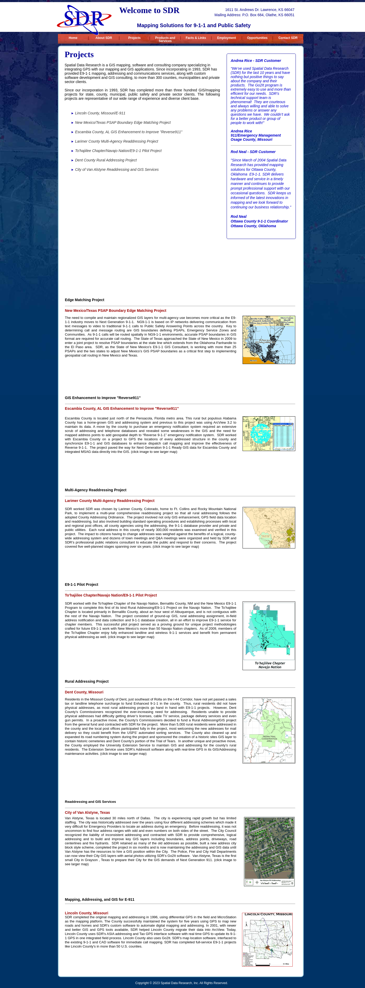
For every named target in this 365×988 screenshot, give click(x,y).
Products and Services (165, 38)
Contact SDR (287, 38)
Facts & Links (196, 38)
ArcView (218, 930)
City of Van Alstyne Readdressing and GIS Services (117, 169)
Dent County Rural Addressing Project (106, 160)
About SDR (104, 38)
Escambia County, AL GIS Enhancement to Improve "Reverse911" (128, 132)
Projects (134, 38)
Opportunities (257, 38)
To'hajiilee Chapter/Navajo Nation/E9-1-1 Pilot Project (118, 151)
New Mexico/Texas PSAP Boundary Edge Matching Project (123, 122)
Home (73, 38)
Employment (226, 38)
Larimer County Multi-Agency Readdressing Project (116, 141)
